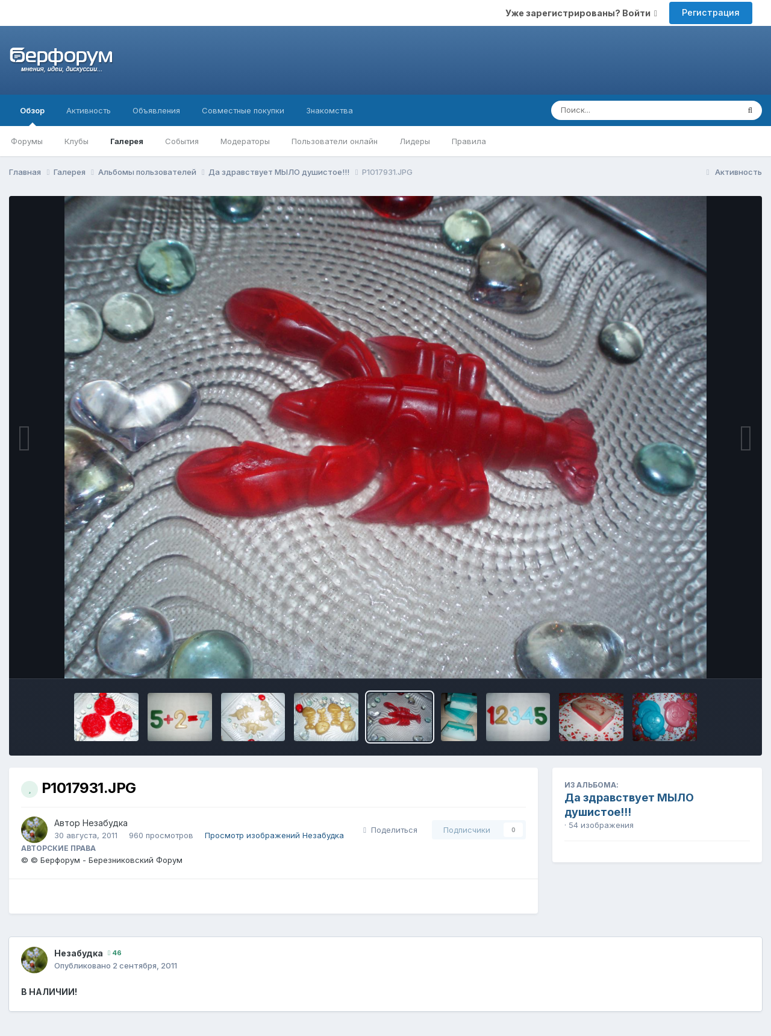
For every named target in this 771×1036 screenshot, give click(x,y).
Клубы (76, 141)
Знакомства (329, 110)
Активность (88, 110)
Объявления (156, 110)
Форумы (27, 141)
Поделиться (390, 830)
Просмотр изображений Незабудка (274, 835)
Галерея (126, 141)
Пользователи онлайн (335, 141)
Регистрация (711, 12)
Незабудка (105, 823)
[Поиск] (622, 110)
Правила (469, 141)
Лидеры (414, 141)
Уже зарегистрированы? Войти (581, 13)
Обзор (32, 116)
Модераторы (245, 141)
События (182, 141)
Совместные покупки (243, 110)
